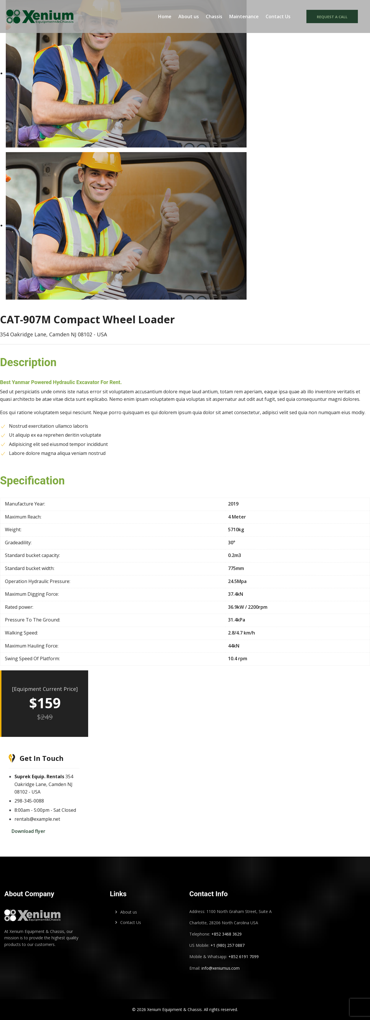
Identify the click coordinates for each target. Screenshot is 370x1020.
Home (164, 17)
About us (188, 17)
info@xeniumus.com (220, 968)
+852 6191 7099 (243, 956)
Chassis (214, 17)
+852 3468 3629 (226, 934)
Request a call (331, 17)
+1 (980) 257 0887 (227, 945)
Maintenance (244, 17)
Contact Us (278, 17)
